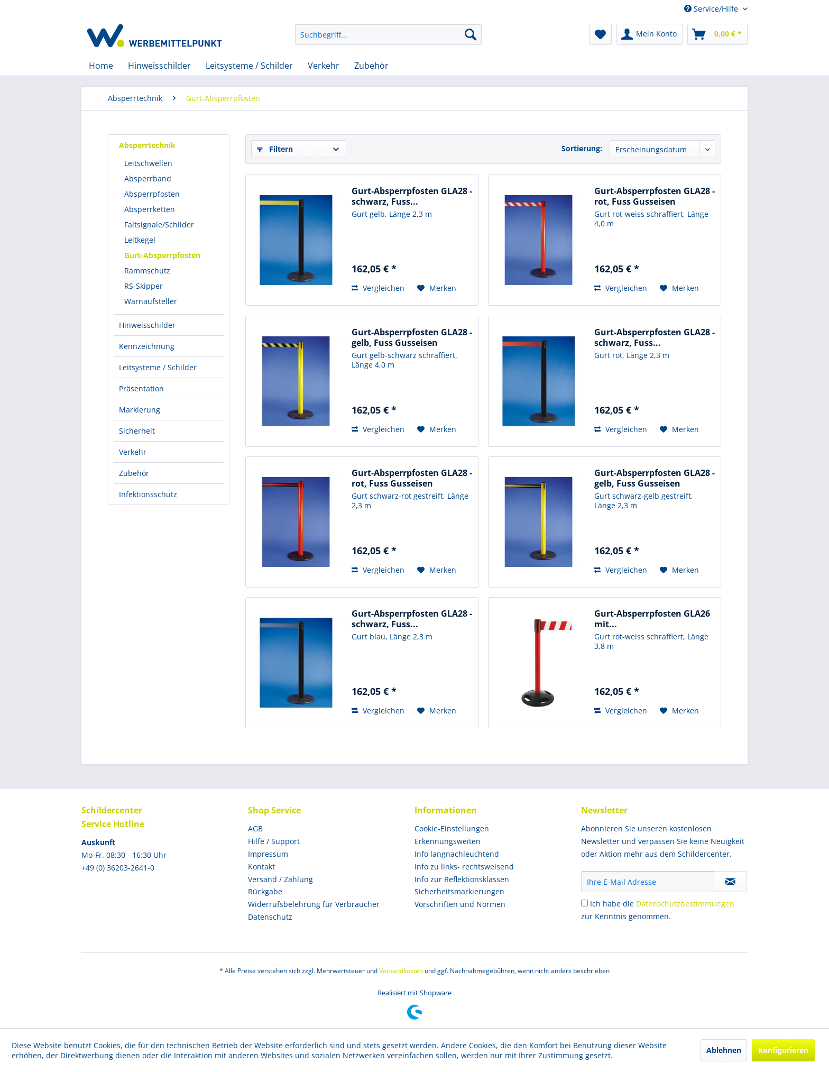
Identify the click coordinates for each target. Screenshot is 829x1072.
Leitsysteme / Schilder (158, 367)
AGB (255, 828)
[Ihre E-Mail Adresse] (647, 881)
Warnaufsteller (150, 301)
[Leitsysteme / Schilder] (249, 66)
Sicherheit (137, 431)
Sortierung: (581, 148)
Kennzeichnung (146, 346)
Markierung (139, 410)
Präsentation (141, 388)
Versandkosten (401, 970)
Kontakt (261, 867)
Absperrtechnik (147, 145)
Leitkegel (139, 240)
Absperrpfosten (152, 194)
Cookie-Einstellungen (451, 828)
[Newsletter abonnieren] (730, 881)
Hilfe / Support (274, 841)
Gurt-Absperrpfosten (162, 255)
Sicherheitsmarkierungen (459, 891)
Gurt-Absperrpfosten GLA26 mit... (652, 618)
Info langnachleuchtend (456, 854)
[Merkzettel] (600, 34)
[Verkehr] (323, 66)
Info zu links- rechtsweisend (464, 867)
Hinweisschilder (147, 325)
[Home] (101, 66)
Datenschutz (270, 917)
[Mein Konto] (649, 34)
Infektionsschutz (148, 494)
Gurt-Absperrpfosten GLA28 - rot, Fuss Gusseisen (654, 196)
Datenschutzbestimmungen (685, 904)
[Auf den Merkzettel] (436, 288)
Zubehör (134, 473)
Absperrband (147, 178)
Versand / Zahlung (280, 879)
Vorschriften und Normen (459, 904)
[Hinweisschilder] (159, 66)
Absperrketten (149, 209)
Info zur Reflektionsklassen (461, 879)
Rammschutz (147, 270)
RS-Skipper (143, 286)
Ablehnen (723, 1050)
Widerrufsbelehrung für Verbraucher (314, 904)
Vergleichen (378, 288)
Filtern (275, 149)
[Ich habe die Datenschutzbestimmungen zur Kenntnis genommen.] (584, 903)
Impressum (268, 854)
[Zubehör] (371, 66)
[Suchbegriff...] (388, 34)
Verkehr (132, 452)
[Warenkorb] (717, 34)
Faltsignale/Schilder (159, 224)
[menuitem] (388, 34)
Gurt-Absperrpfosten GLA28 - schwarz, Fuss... (412, 196)
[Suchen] (470, 34)
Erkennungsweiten (447, 841)
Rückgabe (265, 891)
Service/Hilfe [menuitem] (712, 9)
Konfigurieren (783, 1050)
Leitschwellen (148, 163)
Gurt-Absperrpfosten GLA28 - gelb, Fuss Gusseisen (412, 337)
